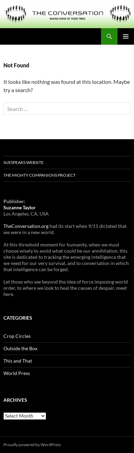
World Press (16, 373)
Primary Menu (126, 36)
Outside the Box (20, 348)
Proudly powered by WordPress (32, 444)
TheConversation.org (25, 226)
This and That (17, 361)
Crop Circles (17, 336)
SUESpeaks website (23, 162)
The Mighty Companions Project (39, 175)
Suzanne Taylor (19, 207)
